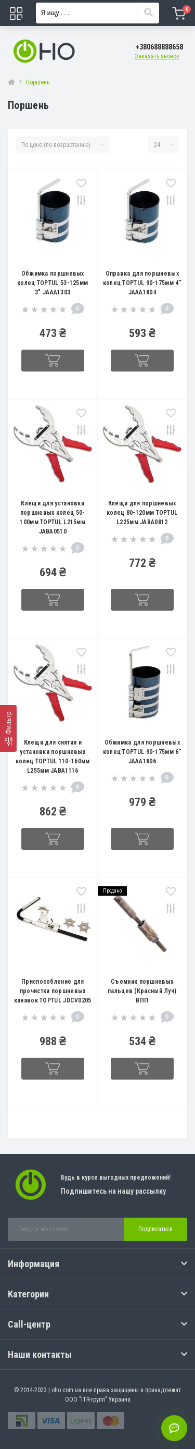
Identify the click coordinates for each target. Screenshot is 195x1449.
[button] (159, 47)
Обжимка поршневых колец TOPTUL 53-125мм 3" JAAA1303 (52, 283)
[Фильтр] (8, 728)
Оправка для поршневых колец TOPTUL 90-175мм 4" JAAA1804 (142, 283)
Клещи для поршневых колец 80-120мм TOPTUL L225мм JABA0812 (142, 513)
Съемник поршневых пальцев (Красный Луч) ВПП (142, 991)
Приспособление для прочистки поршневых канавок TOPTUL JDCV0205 (53, 991)
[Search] (148, 13)
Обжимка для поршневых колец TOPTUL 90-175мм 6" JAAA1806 (142, 752)
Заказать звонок (157, 56)
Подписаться (155, 1229)
